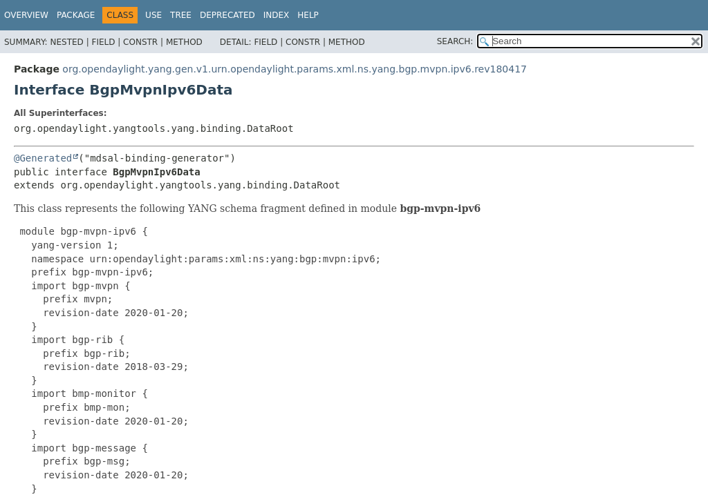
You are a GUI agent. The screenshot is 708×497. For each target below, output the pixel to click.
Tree (181, 15)
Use (153, 15)
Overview (26, 15)
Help (308, 15)
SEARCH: (455, 41)
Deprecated (227, 15)
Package (76, 15)
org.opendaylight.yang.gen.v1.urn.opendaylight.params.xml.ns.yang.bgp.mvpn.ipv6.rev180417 (294, 69)
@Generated (43, 158)
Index (276, 15)
